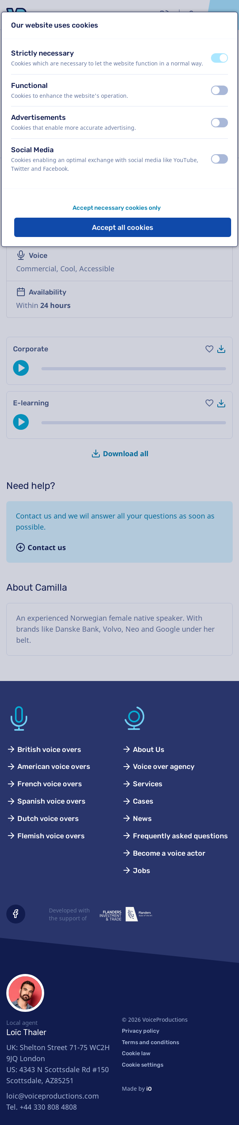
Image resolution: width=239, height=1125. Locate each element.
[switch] (219, 58)
